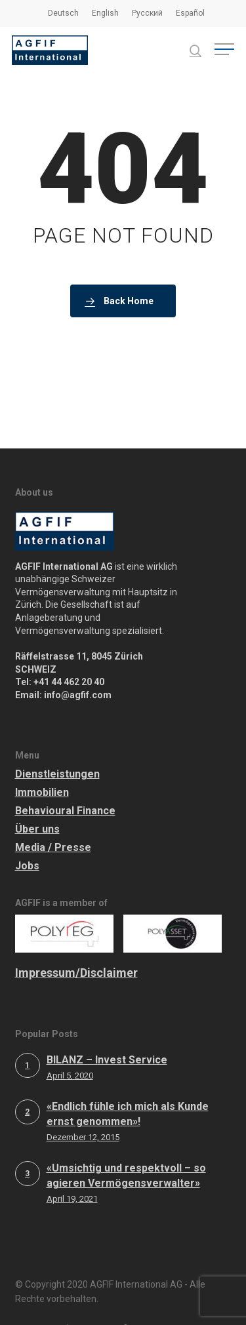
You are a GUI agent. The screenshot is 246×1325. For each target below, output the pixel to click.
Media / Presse (53, 821)
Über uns (37, 803)
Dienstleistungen (57, 748)
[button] (224, 50)
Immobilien (42, 766)
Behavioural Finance (65, 784)
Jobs (27, 839)
